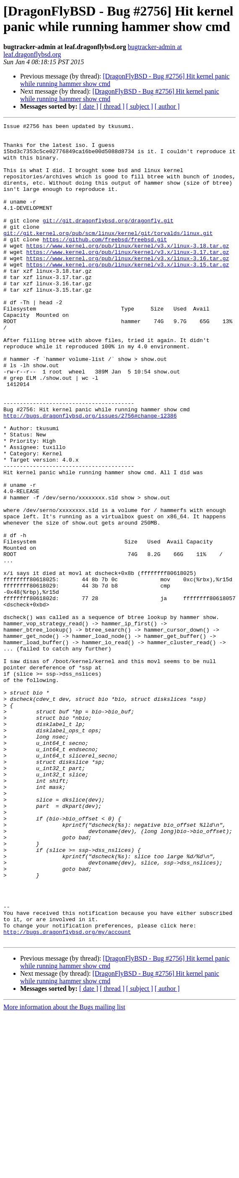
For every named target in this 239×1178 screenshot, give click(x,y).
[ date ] (88, 106)
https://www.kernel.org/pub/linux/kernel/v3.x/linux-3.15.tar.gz (127, 293)
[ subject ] (139, 106)
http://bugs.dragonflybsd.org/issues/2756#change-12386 (90, 474)
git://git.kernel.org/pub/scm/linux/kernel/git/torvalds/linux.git (108, 255)
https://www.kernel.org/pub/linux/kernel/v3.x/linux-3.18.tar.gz (127, 270)
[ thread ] (112, 106)
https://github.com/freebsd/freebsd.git (105, 263)
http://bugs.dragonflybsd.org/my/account (67, 1094)
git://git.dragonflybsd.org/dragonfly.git (108, 240)
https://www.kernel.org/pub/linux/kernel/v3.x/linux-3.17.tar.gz (127, 278)
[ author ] (167, 106)
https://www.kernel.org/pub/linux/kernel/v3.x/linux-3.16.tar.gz (127, 286)
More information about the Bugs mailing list (64, 1170)
